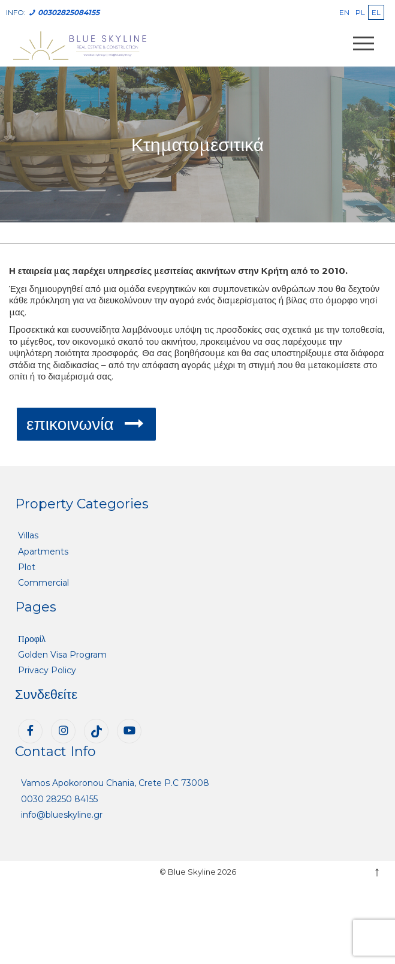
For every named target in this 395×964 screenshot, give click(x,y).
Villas (28, 535)
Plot (26, 567)
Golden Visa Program (62, 654)
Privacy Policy (47, 670)
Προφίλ (32, 639)
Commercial (43, 582)
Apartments (43, 551)
